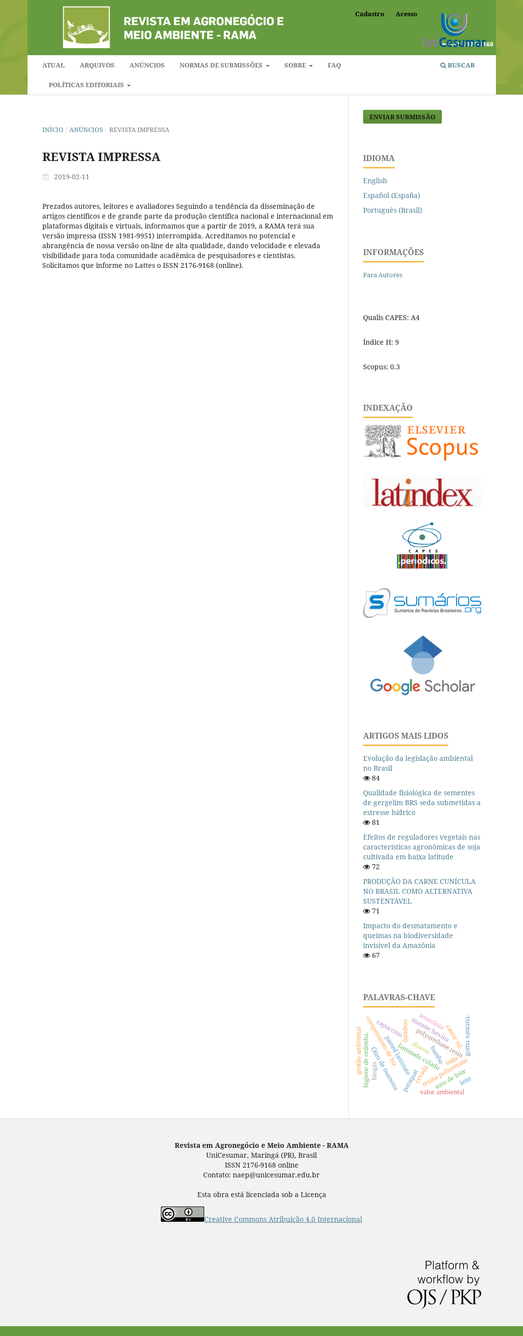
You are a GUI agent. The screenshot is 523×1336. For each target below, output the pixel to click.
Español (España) (391, 195)
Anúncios (147, 65)
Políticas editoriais (87, 84)
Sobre (296, 65)
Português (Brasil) (392, 210)
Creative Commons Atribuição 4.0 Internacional (283, 1219)
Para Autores (382, 274)
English (375, 180)
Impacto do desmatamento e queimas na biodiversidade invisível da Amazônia (410, 935)
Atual (53, 65)
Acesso (406, 13)
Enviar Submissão (402, 116)
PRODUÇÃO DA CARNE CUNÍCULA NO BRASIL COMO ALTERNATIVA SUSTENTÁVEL (419, 891)
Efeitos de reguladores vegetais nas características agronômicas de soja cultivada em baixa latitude (421, 846)
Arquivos (97, 65)
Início (52, 129)
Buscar (457, 65)
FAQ (334, 65)
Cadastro (369, 13)
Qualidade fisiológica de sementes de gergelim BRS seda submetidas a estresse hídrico (422, 802)
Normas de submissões (222, 65)
